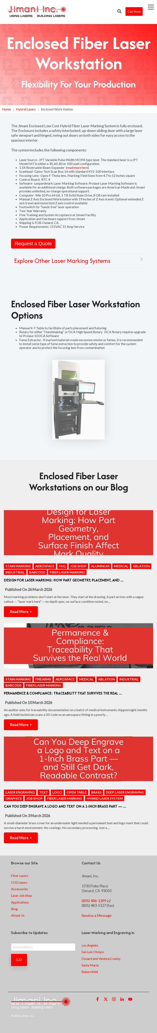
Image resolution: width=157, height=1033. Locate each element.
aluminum (100, 566)
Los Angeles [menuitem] (90, 945)
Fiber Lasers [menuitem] (19, 875)
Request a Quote (33, 243)
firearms (43, 679)
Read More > (21, 611)
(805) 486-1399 (94, 900)
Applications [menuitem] (20, 902)
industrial (15, 572)
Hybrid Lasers (26, 109)
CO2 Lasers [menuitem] (19, 882)
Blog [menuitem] (14, 909)
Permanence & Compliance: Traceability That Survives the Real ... (63, 693)
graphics (14, 798)
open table (77, 792)
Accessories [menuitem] (19, 889)
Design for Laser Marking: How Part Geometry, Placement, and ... (63, 580)
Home (6, 109)
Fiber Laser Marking (67, 572)
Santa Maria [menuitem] (90, 965)
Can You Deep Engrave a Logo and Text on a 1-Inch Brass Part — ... (65, 806)
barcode (37, 572)
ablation (141, 566)
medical (121, 566)
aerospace (44, 566)
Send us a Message (97, 915)
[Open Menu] (149, 8)
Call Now (134, 11)
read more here (77, 167)
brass (96, 792)
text (43, 792)
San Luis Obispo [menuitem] (93, 952)
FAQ (62, 566)
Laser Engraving (20, 792)
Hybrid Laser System (105, 798)
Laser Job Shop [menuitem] (21, 895)
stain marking (18, 566)
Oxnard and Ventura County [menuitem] (101, 958)
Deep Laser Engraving (125, 792)
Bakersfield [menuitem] (90, 972)
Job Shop (78, 566)
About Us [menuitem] (18, 915)
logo (57, 792)
